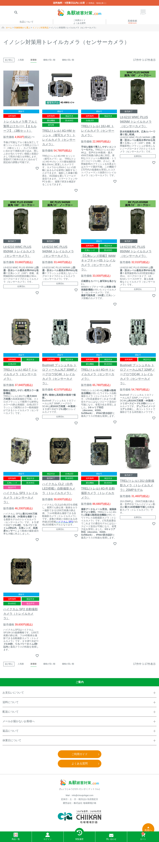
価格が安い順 (49, 60)
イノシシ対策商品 (41, 27)
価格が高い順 (68, 60)
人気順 (21, 60)
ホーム (9, 27)
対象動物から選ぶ (22, 27)
